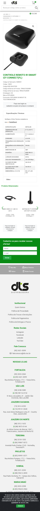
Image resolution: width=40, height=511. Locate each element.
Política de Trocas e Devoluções (20, 315)
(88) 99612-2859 (20, 473)
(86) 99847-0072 (20, 442)
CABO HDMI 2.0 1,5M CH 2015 (10, 210)
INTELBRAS (10, 95)
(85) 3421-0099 (20, 350)
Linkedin (20, 338)
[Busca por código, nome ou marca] (18, 8)
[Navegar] (2, 208)
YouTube (20, 341)
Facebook (20, 335)
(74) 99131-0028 (20, 409)
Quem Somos (20, 307)
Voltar (33, 14)
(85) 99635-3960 (20, 489)
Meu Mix (12, 267)
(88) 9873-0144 (20, 426)
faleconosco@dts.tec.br (20, 353)
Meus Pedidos (28, 267)
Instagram (20, 332)
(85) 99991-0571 (20, 456)
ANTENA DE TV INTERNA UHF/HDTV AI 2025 (30, 210)
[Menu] (4, 3)
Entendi (20, 506)
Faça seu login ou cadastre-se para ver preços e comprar (20, 105)
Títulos (12, 271)
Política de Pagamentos (20, 318)
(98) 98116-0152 (20, 393)
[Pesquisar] (36, 8)
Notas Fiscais (28, 271)
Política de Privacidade (20, 311)
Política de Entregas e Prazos (20, 322)
